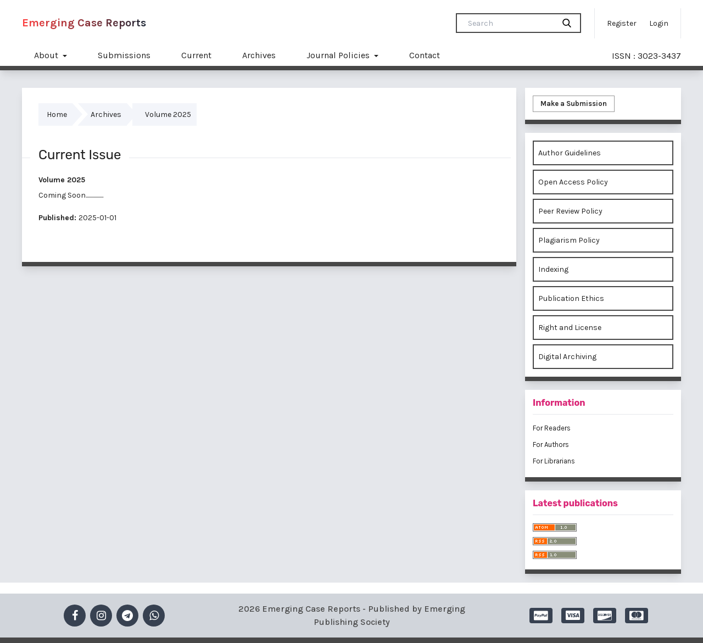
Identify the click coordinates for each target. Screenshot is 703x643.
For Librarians (554, 461)
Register (622, 23)
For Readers (552, 428)
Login (658, 23)
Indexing (553, 269)
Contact (424, 55)
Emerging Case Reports (84, 22)
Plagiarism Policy (569, 240)
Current (196, 55)
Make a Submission (573, 103)
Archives (259, 55)
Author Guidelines (569, 153)
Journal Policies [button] (339, 55)
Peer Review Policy (570, 211)
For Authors (551, 444)
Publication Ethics (571, 298)
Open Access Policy (573, 182)
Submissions (124, 55)
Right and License (569, 327)
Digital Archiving (567, 356)
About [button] (47, 55)
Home (57, 114)
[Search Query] (509, 23)
